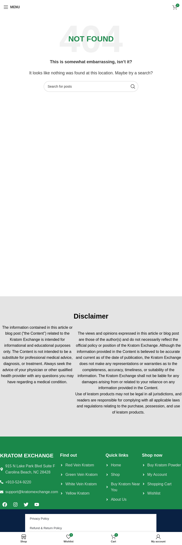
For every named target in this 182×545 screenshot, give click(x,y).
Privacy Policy (39, 518)
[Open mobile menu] (11, 7)
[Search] (91, 86)
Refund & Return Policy (46, 528)
